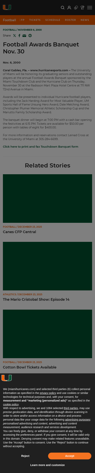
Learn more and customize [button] (47, 465)
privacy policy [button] (48, 393)
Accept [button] (69, 455)
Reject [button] (25, 455)
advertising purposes (77, 419)
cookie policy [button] (10, 404)
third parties (71, 408)
